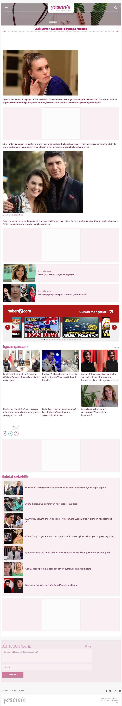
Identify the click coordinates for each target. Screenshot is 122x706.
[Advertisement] (61, 245)
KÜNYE (21, 691)
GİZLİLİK (13, 691)
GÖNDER (12, 675)
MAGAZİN (53, 22)
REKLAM (4, 691)
